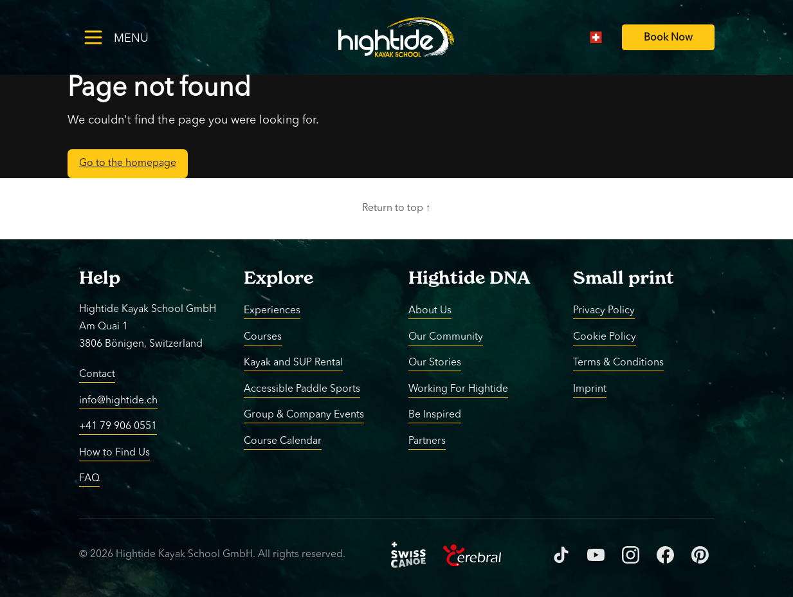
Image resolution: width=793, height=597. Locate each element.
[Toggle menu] (137, 37)
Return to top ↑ (396, 208)
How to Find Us (114, 452)
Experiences (272, 311)
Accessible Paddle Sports (302, 388)
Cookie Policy (604, 336)
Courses (263, 336)
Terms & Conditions (618, 363)
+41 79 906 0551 (118, 426)
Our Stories (434, 363)
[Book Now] (668, 37)
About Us (429, 311)
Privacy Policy (604, 311)
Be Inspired (434, 415)
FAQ (89, 478)
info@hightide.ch (118, 400)
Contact (97, 374)
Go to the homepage (127, 163)
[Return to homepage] (396, 37)
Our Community (445, 336)
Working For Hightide (458, 388)
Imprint (589, 388)
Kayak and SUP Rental (293, 363)
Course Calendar (283, 441)
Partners (427, 441)
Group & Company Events (304, 415)
